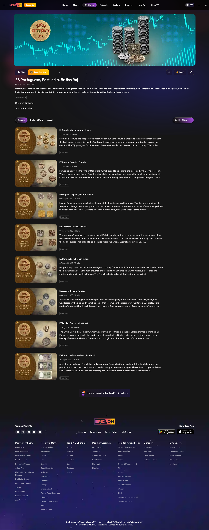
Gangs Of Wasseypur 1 (50, 502)
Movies (76, 5)
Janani (18, 488)
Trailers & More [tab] (36, 120)
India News (148, 447)
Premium (129, 5)
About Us (82, 432)
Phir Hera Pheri (47, 447)
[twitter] (23, 432)
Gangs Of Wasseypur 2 (127, 464)
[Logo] (15, 5)
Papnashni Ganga (22, 464)
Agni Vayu (19, 500)
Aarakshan (45, 477)
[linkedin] (28, 432)
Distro (69, 472)
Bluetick (95, 468)
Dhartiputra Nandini (23, 456)
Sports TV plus (175, 447)
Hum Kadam (20, 492)
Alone (120, 456)
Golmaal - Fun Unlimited (128, 497)
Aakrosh (44, 472)
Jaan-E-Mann (46, 510)
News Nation (149, 456)
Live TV (142, 5)
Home (65, 5)
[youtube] (34, 432)
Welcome (121, 489)
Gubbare (70, 468)
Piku (42, 460)
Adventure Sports (176, 452)
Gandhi (44, 464)
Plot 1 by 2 (96, 464)
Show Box (70, 460)
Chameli (44, 481)
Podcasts (103, 5)
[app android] (167, 432)
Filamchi (70, 456)
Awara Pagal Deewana (50, 493)
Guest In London (47, 468)
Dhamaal (44, 497)
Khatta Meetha (124, 452)
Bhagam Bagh (46, 489)
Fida (43, 506)
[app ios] (185, 432)
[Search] (199, 5)
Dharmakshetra (22, 452)
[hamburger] (4, 5)
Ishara (69, 447)
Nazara (70, 452)
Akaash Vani (123, 481)
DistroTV (155, 5)
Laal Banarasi (21, 460)
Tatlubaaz (96, 452)
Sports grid (174, 464)
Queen (43, 456)
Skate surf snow (175, 456)
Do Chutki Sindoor (22, 479)
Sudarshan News (150, 460)
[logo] (104, 421)
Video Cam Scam (99, 456)
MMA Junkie (174, 460)
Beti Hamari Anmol (23, 483)
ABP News (148, 452)
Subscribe (30, 5)
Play (21, 72)
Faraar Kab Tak (21, 496)
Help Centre (126, 432)
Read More (21, 97)
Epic (68, 464)
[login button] (205, 5)
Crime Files (19, 468)
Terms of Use (95, 432)
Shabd (120, 460)
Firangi (44, 485)
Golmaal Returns (125, 502)
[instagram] (39, 432)
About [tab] (50, 120)
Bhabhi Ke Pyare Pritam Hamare (25, 473)
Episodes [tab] (21, 120)
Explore (116, 5)
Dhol (120, 493)
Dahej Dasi (19, 447)
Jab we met (45, 452)
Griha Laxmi (97, 447)
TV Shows (89, 5)
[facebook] (17, 432)
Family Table (97, 460)
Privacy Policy (111, 432)
